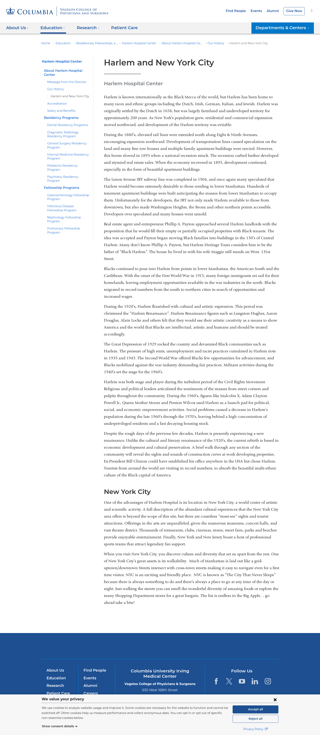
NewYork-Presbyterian (160, 648)
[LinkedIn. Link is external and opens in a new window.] (255, 681)
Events (258, 11)
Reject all (255, 718)
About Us (55, 670)
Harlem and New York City (68, 96)
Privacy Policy (255, 729)
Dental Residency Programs (65, 125)
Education (60, 43)
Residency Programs (60, 118)
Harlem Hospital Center (134, 43)
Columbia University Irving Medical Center (104, 646)
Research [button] (85, 27)
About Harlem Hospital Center (173, 43)
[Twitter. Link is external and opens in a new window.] (229, 681)
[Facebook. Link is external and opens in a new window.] (216, 681)
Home (45, 43)
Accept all (255, 709)
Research (55, 686)
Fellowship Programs (60, 180)
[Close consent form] (275, 699)
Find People (239, 11)
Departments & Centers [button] (285, 27)
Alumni (274, 11)
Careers (90, 693)
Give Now (294, 11)
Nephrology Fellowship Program (68, 209)
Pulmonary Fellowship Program (67, 216)
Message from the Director (64, 82)
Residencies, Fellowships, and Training (98, 43)
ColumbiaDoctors (219, 646)
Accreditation (55, 103)
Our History (206, 43)
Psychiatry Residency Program (67, 173)
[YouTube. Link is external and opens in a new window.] (242, 681)
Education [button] (51, 27)
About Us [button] (17, 27)
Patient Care (119, 27)
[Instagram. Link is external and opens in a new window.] (267, 681)
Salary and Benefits (60, 110)
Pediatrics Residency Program (67, 165)
